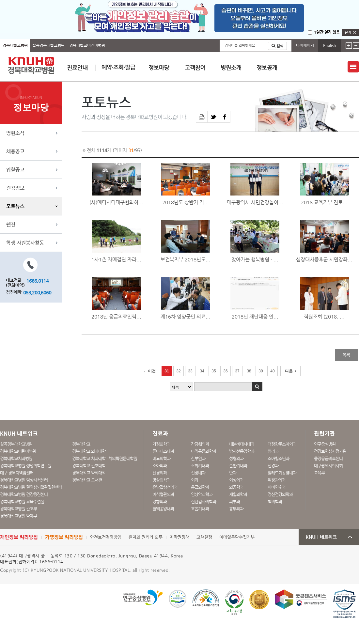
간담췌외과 (200, 444)
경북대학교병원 (15, 45)
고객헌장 (204, 537)
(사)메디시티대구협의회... (116, 202)
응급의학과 (200, 487)
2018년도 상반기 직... (185, 202)
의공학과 (236, 487)
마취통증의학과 (203, 451)
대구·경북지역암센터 (16, 472)
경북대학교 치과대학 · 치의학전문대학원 (104, 458)
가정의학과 (161, 444)
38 (249, 371)
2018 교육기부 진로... (324, 202)
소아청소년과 (278, 458)
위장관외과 (277, 479)
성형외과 (236, 458)
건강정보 (15, 188)
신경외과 (159, 472)
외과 (194, 479)
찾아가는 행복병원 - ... (254, 259)
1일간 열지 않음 (327, 32)
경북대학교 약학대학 (88, 472)
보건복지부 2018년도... (186, 259)
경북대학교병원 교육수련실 (22, 501)
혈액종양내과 (163, 508)
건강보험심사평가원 (330, 451)
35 (213, 371)
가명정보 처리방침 (64, 537)
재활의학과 (238, 494)
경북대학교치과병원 (16, 458)
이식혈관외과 (163, 494)
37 (237, 371)
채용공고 (15, 151)
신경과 (273, 465)
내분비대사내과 (241, 444)
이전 (152, 371)
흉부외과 (236, 508)
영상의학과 (161, 479)
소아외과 (159, 465)
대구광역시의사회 (328, 465)
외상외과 (236, 479)
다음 (289, 371)
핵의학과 (275, 501)
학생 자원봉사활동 (25, 242)
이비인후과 (277, 487)
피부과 (234, 501)
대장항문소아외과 (282, 444)
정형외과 (159, 501)
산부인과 (198, 458)
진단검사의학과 (203, 501)
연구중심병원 (325, 444)
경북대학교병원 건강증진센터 (24, 494)
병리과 (273, 451)
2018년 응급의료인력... (116, 316)
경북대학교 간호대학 (88, 465)
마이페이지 (305, 45)
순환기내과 (238, 465)
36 (225, 371)
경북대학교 (81, 444)
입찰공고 (15, 169)
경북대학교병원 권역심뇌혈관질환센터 (31, 487)
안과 (232, 472)
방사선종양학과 (241, 451)
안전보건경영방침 (105, 537)
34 (202, 371)
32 (178, 371)
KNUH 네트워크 (321, 537)
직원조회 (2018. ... (324, 316)
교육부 (319, 472)
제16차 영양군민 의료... (186, 316)
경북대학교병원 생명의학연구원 (25, 465)
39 (260, 371)
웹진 (10, 224)
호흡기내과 (200, 508)
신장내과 (198, 472)
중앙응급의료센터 (328, 458)
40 (272, 371)
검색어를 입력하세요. (240, 45)
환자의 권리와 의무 (146, 537)
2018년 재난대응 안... (255, 316)
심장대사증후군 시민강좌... (324, 259)
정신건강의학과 (280, 494)
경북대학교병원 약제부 (18, 515)
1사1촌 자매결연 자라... (116, 259)
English (329, 45)
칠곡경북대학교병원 (48, 45)
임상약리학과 (201, 494)
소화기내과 (200, 465)
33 (190, 371)
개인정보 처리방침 (19, 537)
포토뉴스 (15, 206)
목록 (346, 354)
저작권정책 (179, 537)
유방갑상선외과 (165, 487)
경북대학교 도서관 (87, 479)
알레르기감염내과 (282, 472)
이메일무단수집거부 (237, 537)
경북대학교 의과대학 (88, 451)
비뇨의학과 (161, 458)
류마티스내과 (163, 451)
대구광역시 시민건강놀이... (255, 202)
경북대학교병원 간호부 (18, 508)
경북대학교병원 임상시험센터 (24, 479)
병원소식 (15, 133)
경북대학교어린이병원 (87, 45)
